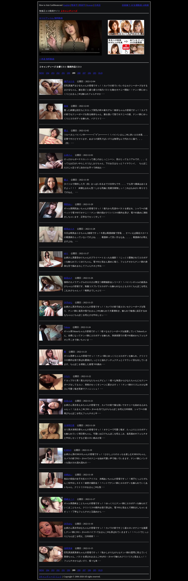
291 (63, 73)
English (66, 5)
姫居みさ (68, 278)
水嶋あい (68, 475)
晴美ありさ (69, 229)
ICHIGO (67, 450)
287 (84, 73)
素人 (66, 130)
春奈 (66, 106)
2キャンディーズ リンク (50, 577)
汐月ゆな (68, 302)
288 (78, 73)
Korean (90, 5)
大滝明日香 (69, 425)
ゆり (66, 253)
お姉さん (68, 155)
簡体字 (82, 5)
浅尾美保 (68, 548)
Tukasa (67, 327)
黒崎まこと (69, 499)
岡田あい (68, 204)
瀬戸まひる (69, 81)
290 (68, 73)
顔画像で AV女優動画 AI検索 (135, 5)
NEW (41, 73)
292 (58, 73)
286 (89, 73)
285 (94, 73)
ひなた (67, 376)
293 (52, 73)
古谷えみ (68, 401)
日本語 (97, 5)
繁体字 (74, 5)
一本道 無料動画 (46, 59)
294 (47, 73)
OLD (100, 73)
